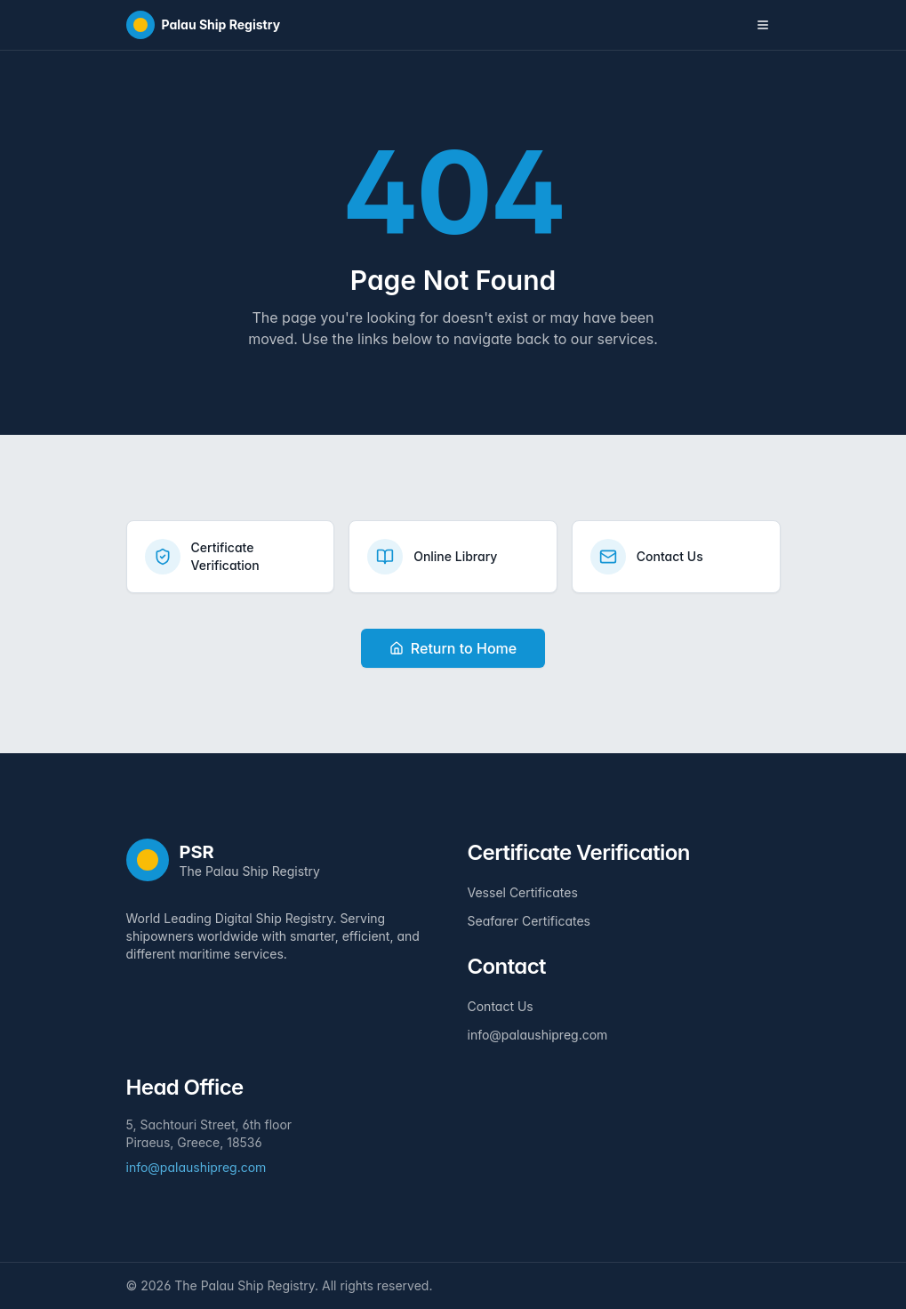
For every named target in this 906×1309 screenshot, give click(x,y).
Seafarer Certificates (529, 920)
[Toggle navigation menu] (763, 25)
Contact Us (500, 1006)
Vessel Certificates (523, 892)
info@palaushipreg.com (538, 1034)
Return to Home (453, 648)
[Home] (203, 25)
